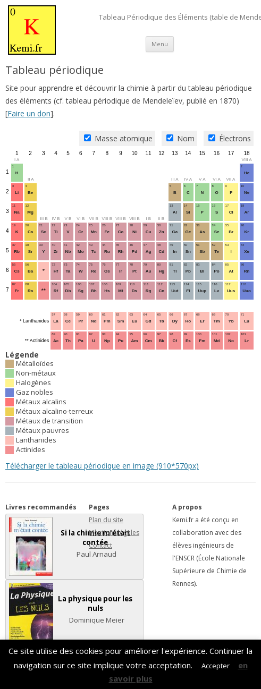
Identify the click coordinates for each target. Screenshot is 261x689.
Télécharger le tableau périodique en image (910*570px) (102, 466)
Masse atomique (118, 138)
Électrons (229, 138)
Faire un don (28, 113)
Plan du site (106, 519)
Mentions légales (114, 532)
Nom (180, 138)
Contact (100, 545)
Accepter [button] (215, 665)
